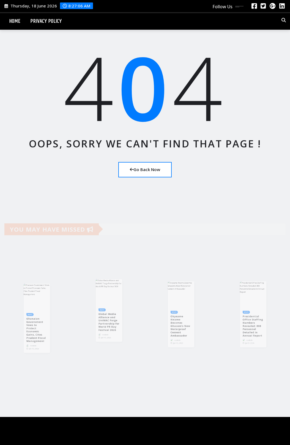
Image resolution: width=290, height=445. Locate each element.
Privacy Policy (46, 21)
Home (14, 21)
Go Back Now (145, 169)
